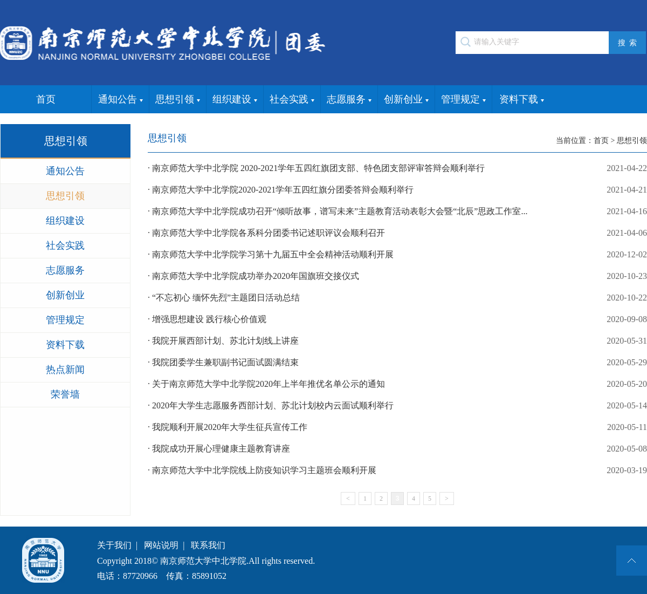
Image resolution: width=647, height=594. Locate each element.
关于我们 (114, 545)
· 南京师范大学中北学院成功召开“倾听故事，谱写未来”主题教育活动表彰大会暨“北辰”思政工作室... (397, 211)
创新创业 (406, 99)
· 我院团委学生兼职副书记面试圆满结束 (397, 362)
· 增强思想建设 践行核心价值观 (397, 319)
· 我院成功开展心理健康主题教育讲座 (397, 449)
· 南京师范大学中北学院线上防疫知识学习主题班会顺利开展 (397, 470)
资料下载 (521, 99)
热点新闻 (65, 369)
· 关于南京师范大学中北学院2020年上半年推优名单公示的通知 (397, 384)
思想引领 (177, 99)
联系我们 (208, 545)
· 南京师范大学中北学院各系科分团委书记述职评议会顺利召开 (397, 233)
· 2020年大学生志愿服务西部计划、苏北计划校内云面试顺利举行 (397, 406)
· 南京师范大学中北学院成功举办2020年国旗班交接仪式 (397, 276)
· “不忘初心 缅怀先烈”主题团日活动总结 (397, 298)
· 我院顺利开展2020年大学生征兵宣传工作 (397, 427)
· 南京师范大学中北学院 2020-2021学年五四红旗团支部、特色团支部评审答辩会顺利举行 (397, 168)
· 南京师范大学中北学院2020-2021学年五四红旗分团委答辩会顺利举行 (397, 190)
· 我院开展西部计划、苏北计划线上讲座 (397, 341)
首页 (46, 99)
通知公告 (120, 99)
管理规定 (463, 99)
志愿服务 (349, 99)
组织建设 (234, 99)
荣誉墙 (65, 394)
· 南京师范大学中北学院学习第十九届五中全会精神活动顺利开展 (397, 254)
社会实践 (292, 99)
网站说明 (161, 545)
